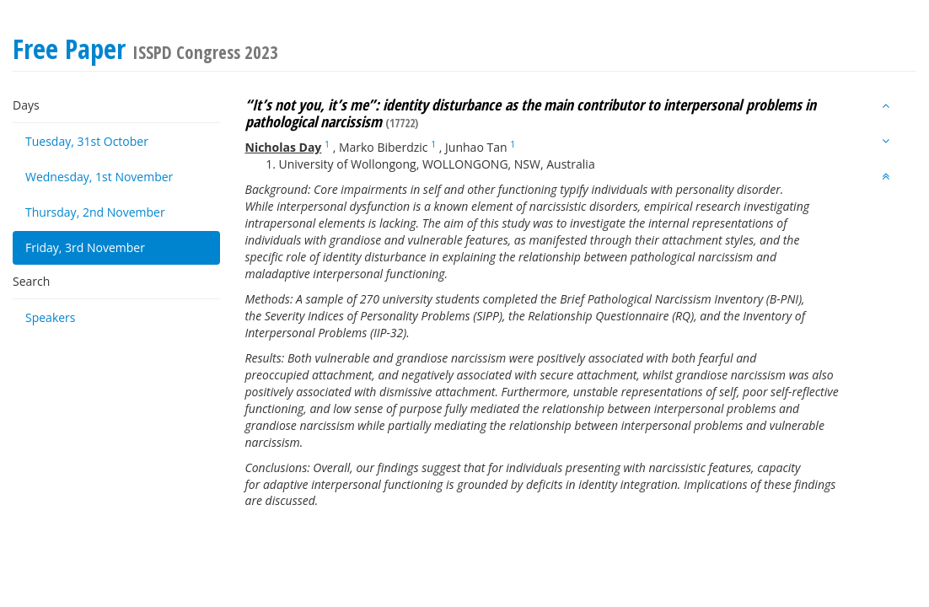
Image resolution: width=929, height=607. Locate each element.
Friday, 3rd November (85, 247)
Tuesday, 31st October (86, 141)
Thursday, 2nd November (95, 212)
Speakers (50, 317)
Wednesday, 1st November (99, 177)
